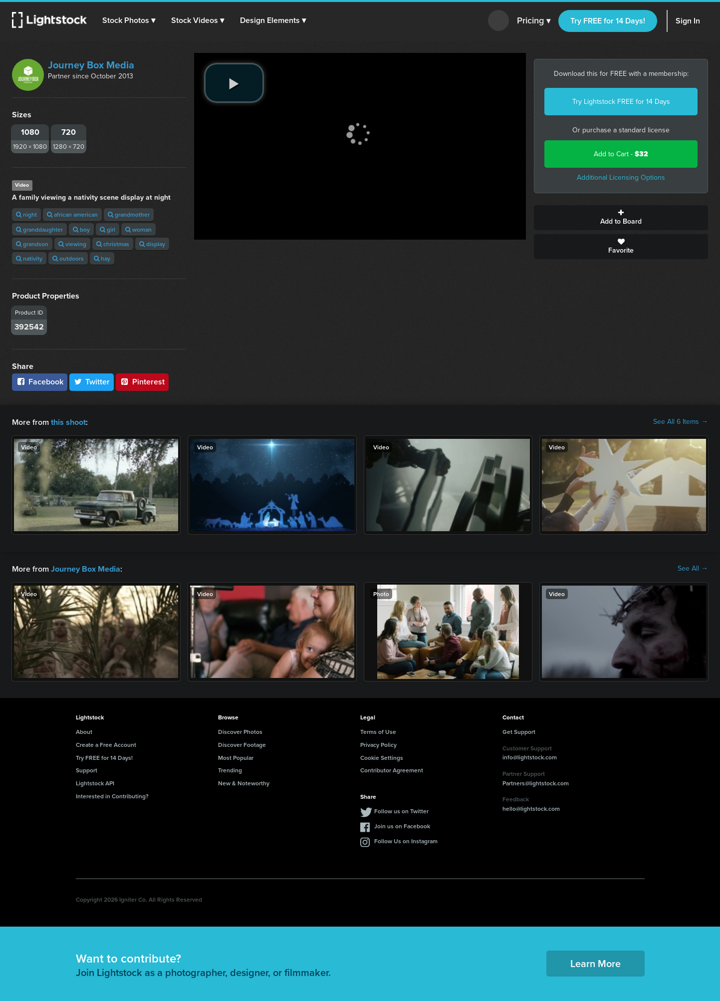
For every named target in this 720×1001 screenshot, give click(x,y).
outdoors (68, 258)
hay (102, 258)
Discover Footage (242, 743)
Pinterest (142, 381)
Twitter (91, 381)
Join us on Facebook (402, 825)
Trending (230, 769)
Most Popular (235, 756)
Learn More (595, 962)
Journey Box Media (91, 64)
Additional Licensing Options (621, 177)
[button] (129, 20)
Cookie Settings (381, 756)
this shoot (68, 421)
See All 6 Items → (680, 422)
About (84, 730)
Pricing (533, 21)
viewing (72, 244)
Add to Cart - (621, 154)
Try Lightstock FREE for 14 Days (621, 101)
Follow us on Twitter (401, 810)
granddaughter (39, 229)
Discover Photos (240, 730)
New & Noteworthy (243, 782)
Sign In (688, 20)
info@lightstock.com (529, 756)
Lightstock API (95, 782)
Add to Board (621, 217)
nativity (29, 258)
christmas (112, 244)
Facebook (39, 381)
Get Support (518, 730)
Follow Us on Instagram (406, 840)
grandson (32, 244)
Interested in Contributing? (112, 795)
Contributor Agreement (391, 769)
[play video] (234, 83)
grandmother (129, 214)
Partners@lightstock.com (535, 782)
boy (81, 229)
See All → (693, 568)
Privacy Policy (378, 743)
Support (86, 769)
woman (138, 229)
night (26, 214)
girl (107, 229)
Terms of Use (378, 730)
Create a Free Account (106, 743)
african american (72, 214)
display (152, 244)
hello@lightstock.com (531, 807)
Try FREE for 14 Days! (607, 20)
